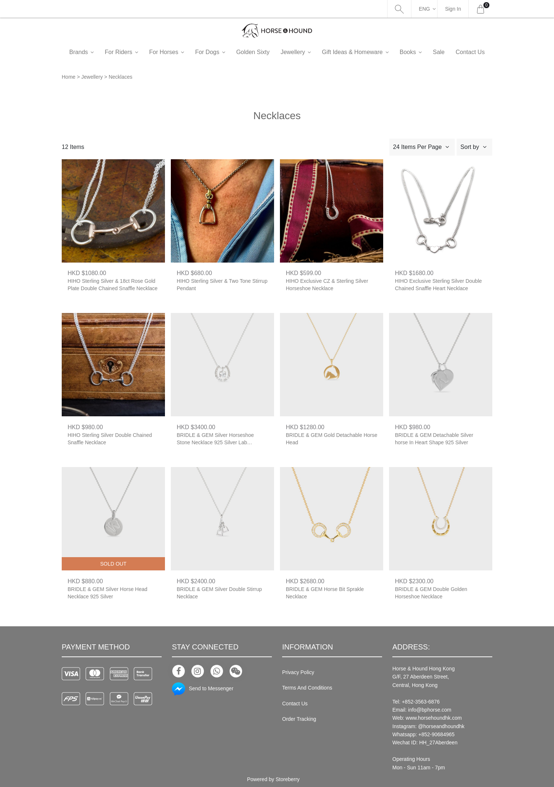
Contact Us (294, 703)
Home (68, 77)
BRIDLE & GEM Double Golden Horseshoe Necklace (431, 592)
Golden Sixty (265, 52)
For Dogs (219, 52)
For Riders (130, 52)
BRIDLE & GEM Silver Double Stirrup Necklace (219, 592)
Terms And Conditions (307, 688)
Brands (91, 52)
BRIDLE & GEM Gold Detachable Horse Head (331, 438)
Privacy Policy (298, 672)
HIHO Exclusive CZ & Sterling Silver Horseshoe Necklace (327, 284)
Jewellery (305, 52)
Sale (451, 52)
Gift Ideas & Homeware (364, 52)
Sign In (453, 9)
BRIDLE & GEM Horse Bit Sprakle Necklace (325, 592)
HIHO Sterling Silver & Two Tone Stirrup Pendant (222, 284)
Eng (424, 9)
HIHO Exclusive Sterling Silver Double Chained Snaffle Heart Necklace (438, 284)
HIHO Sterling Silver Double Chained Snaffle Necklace (110, 438)
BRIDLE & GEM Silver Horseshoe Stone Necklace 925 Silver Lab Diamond (215, 439)
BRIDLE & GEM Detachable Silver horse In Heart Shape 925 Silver (434, 438)
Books (420, 52)
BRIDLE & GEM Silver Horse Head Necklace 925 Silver (107, 592)
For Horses (175, 52)
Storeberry (287, 779)
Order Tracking (299, 719)
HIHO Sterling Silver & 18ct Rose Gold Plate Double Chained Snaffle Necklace (113, 284)
